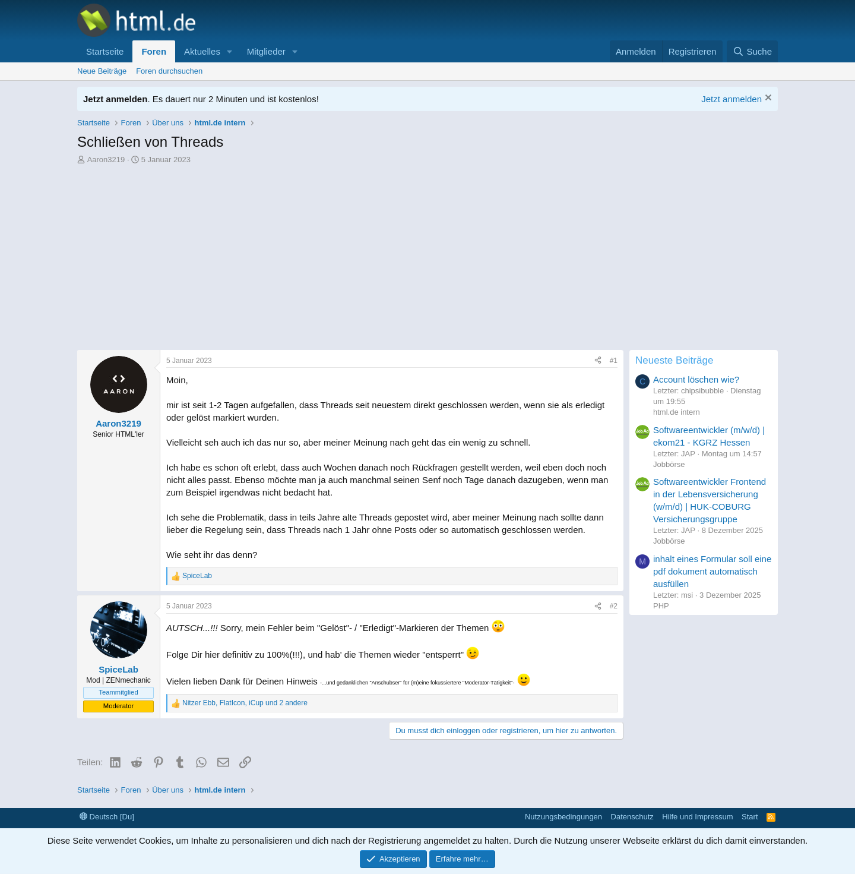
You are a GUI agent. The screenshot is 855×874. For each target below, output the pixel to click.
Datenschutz (632, 816)
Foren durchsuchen (169, 71)
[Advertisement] (427, 255)
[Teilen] (598, 361)
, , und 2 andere (245, 703)
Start (750, 816)
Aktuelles (202, 51)
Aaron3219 (106, 159)
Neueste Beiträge (674, 360)
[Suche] (752, 51)
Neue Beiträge (101, 71)
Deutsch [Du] (107, 816)
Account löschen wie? (696, 379)
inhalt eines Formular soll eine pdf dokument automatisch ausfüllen (712, 571)
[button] (229, 51)
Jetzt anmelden (731, 99)
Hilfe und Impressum (697, 816)
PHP (661, 605)
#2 (614, 606)
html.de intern (676, 412)
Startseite (105, 51)
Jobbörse (669, 464)
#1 (614, 360)
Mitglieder (266, 51)
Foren (153, 51)
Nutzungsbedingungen (563, 816)
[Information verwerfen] (767, 99)
